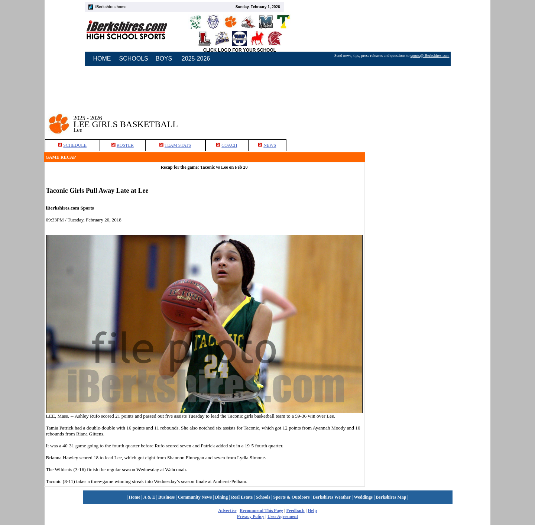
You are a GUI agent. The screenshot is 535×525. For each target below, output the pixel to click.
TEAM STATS (178, 145)
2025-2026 (196, 58)
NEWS (269, 145)
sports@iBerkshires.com (430, 56)
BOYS (164, 58)
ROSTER (125, 145)
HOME (102, 58)
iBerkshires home (111, 7)
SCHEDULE (75, 145)
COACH (229, 145)
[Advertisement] (428, 118)
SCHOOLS (133, 58)
